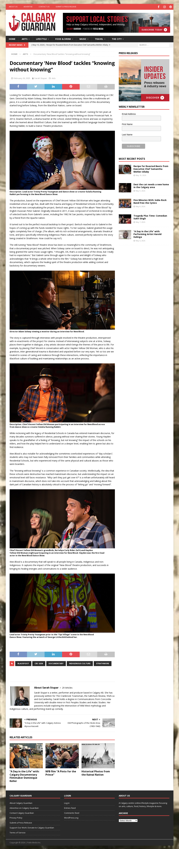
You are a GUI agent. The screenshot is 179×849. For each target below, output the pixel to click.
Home (12, 38)
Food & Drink (63, 38)
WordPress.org (71, 817)
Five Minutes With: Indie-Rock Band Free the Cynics (150, 201)
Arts (24, 38)
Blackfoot (23, 663)
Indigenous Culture (80, 663)
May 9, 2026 (140, 190)
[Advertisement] (142, 295)
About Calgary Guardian (21, 802)
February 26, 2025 (22, 78)
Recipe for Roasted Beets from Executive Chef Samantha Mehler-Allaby (151, 168)
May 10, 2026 (141, 175)
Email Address (129, 113)
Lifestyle (41, 38)
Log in (67, 802)
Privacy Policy (16, 817)
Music (82, 38)
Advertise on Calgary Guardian (24, 807)
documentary (56, 663)
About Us (13, 6)
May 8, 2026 (140, 206)
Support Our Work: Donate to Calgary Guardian (32, 827)
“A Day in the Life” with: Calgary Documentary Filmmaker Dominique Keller (24, 775)
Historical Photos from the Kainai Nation (96, 772)
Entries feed (70, 807)
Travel (99, 38)
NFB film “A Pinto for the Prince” (60, 772)
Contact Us (44, 6)
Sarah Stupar (40, 78)
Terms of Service (17, 832)
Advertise (28, 6)
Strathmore (102, 663)
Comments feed (71, 812)
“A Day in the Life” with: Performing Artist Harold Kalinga (147, 233)
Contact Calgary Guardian (22, 812)
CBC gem (39, 663)
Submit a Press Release (66, 6)
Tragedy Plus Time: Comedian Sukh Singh (150, 216)
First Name (127, 124)
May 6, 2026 (140, 240)
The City (117, 38)
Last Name (127, 134)
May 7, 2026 (140, 222)
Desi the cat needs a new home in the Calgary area (151, 185)
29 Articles (67, 687)
